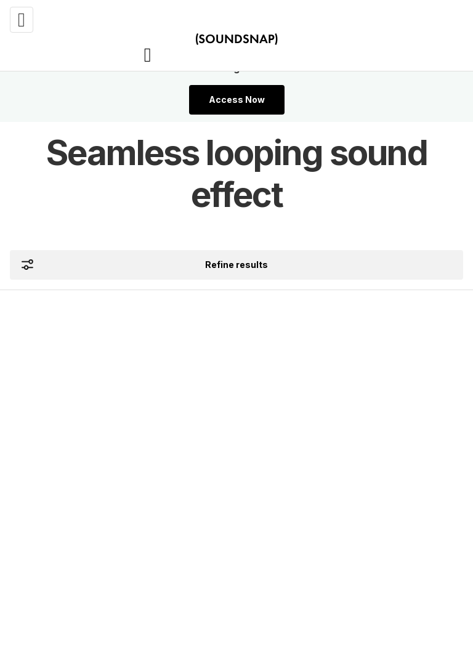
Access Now (237, 99)
